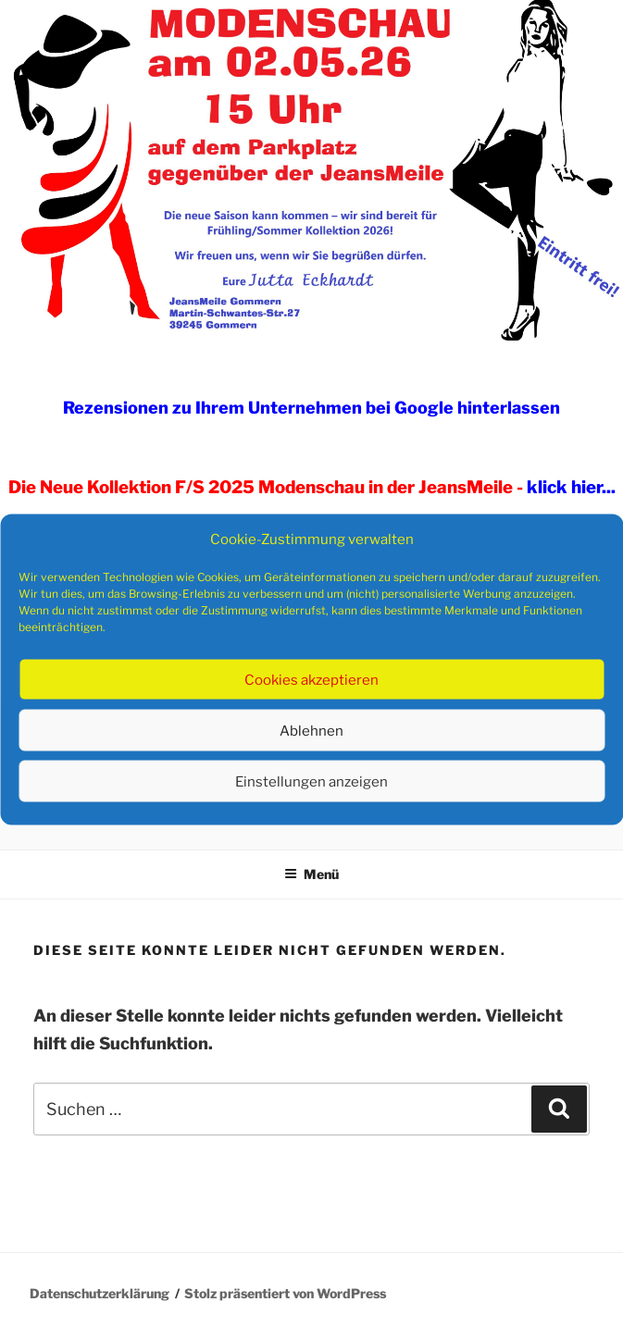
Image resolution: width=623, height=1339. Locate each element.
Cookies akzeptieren (311, 679)
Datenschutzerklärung (99, 1293)
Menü (311, 874)
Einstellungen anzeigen (311, 781)
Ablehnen (311, 730)
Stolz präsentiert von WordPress (285, 1293)
